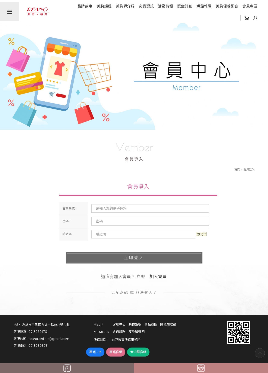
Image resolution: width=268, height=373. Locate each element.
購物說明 (135, 324)
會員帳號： (70, 208)
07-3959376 (37, 345)
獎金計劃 (184, 6)
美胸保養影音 (227, 6)
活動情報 (165, 6)
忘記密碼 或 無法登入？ (134, 292)
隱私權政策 (168, 324)
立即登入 (134, 257)
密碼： (67, 221)
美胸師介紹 (125, 6)
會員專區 (249, 6)
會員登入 (138, 186)
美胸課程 (104, 6)
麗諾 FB (95, 352)
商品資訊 (146, 6)
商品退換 (150, 324)
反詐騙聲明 (137, 332)
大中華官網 (138, 352)
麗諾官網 (115, 352)
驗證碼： (69, 234)
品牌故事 (85, 6)
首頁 (237, 169)
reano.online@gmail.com (48, 339)
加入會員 (158, 276)
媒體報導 (203, 6)
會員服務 (119, 332)
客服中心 (119, 324)
